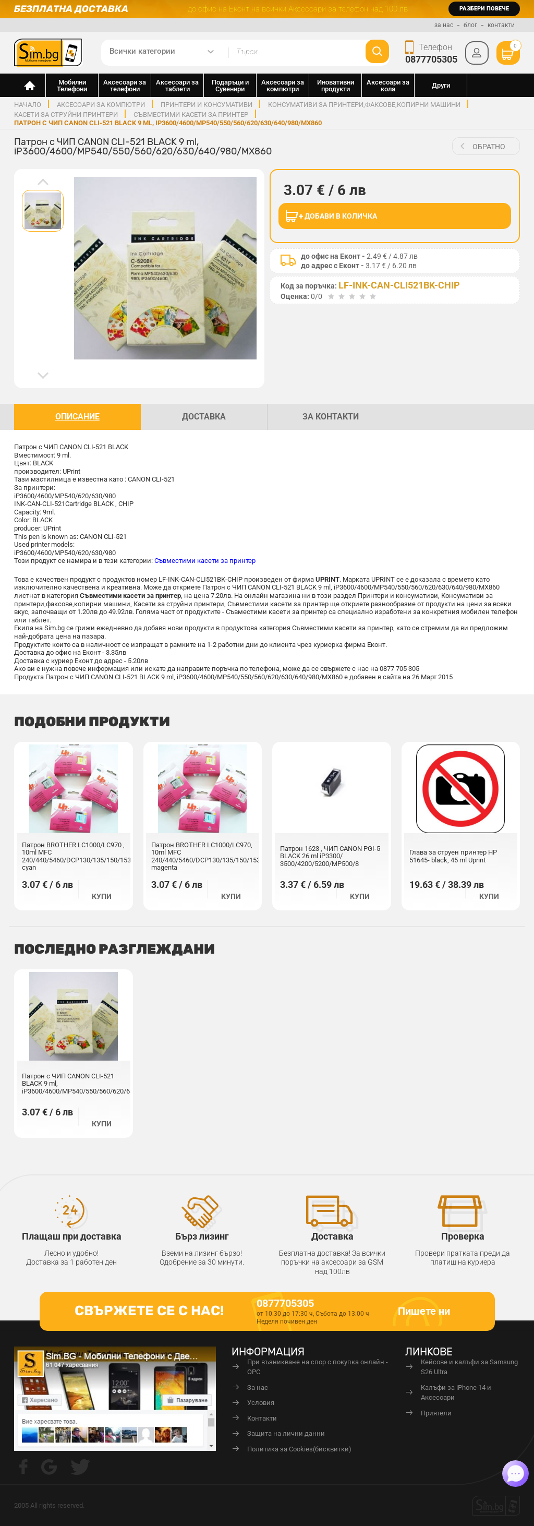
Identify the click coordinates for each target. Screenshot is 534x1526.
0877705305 (431, 59)
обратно (488, 146)
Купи (102, 896)
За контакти (330, 417)
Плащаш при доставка (72, 1236)
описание (77, 417)
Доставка (332, 1236)
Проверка (462, 1236)
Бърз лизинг (202, 1236)
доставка (204, 417)
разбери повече (484, 8)
